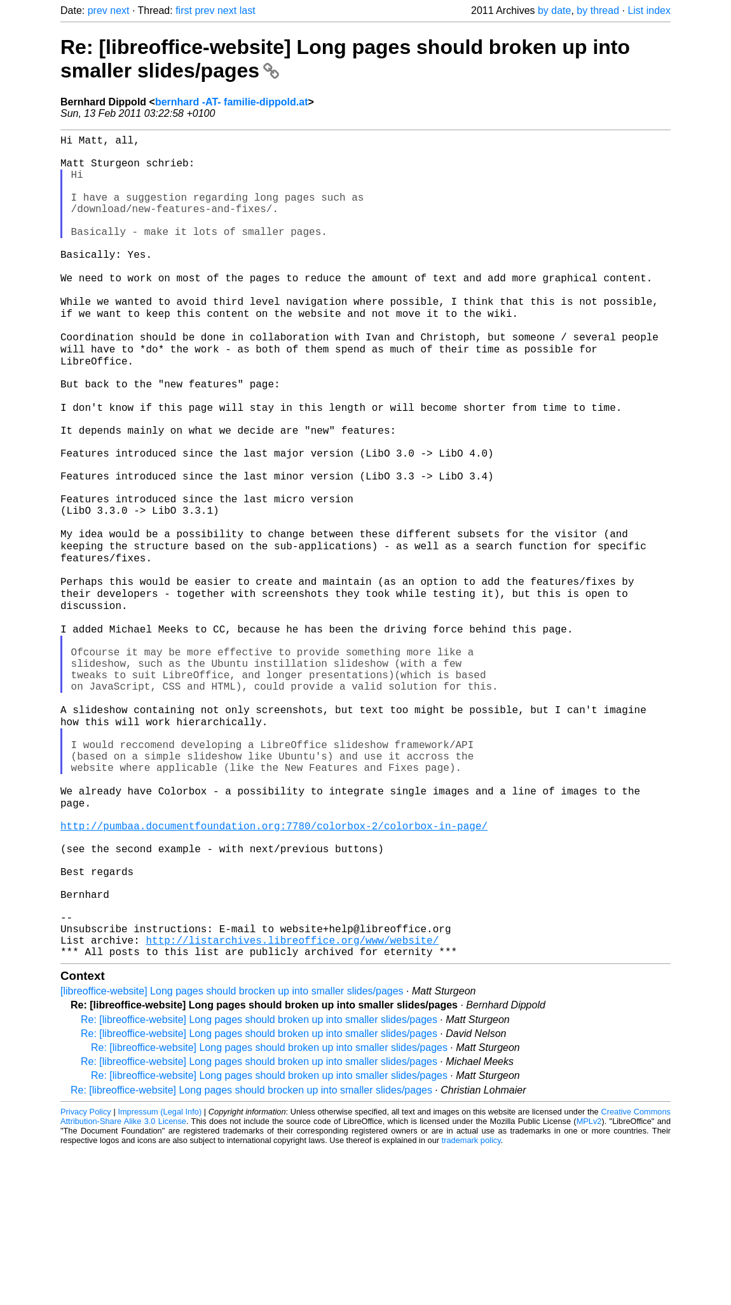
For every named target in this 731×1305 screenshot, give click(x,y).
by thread (598, 10)
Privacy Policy (85, 1266)
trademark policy (471, 1295)
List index (649, 10)
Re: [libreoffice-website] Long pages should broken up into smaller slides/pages (259, 1174)
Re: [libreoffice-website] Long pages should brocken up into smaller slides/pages (251, 1245)
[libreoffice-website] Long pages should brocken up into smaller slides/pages (232, 1146)
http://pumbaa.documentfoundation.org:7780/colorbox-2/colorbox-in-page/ (274, 953)
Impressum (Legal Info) (160, 1266)
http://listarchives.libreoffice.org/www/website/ (292, 1092)
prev (97, 10)
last (248, 10)
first (183, 10)
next (119, 10)
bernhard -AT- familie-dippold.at (231, 102)
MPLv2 (589, 1276)
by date (554, 10)
